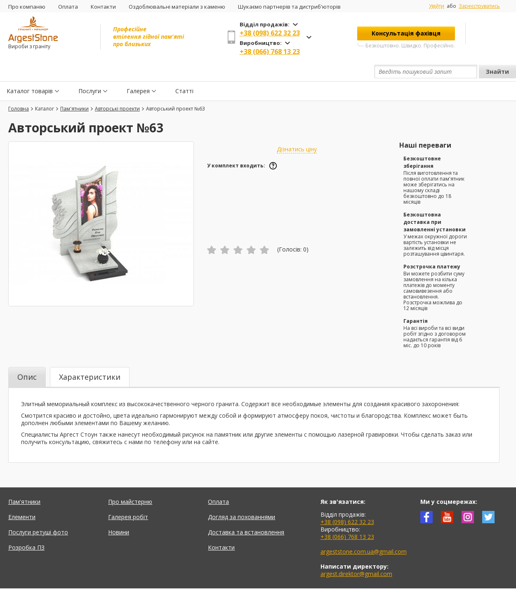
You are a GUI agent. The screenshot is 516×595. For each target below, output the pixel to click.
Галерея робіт (128, 498)
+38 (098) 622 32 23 (270, 33)
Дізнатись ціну (297, 130)
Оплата (68, 6)
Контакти (103, 6)
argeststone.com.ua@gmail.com (363, 532)
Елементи (21, 498)
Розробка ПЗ (26, 528)
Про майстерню (130, 483)
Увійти (436, 6)
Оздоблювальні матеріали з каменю (177, 6)
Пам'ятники (24, 483)
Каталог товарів (30, 71)
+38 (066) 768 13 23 (270, 51)
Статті (184, 71)
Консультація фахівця (406, 33)
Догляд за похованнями (241, 498)
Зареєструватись (479, 5)
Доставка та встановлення (246, 513)
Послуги (89, 71)
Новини (118, 513)
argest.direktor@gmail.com (356, 555)
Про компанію (26, 6)
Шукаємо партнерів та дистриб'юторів (289, 6)
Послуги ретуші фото (38, 513)
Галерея (138, 71)
